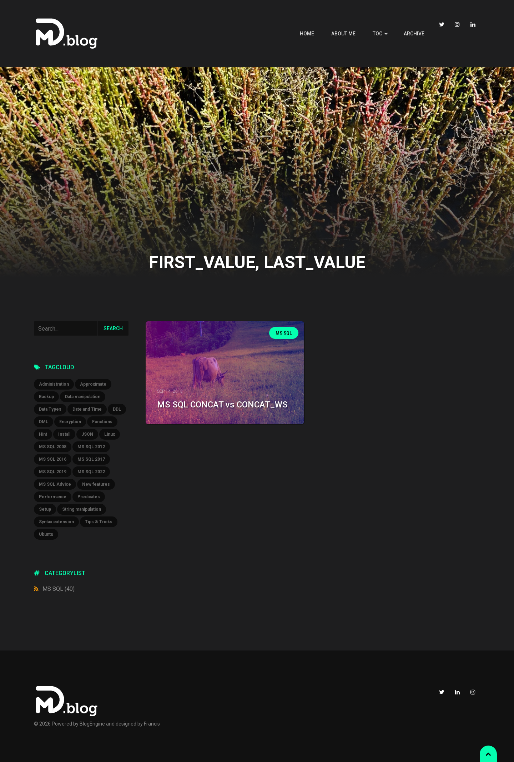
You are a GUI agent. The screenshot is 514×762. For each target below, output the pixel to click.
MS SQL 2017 (91, 459)
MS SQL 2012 (91, 446)
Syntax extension (56, 521)
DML (43, 421)
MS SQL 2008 (52, 446)
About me (343, 33)
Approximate (93, 384)
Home (307, 33)
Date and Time (87, 409)
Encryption (70, 421)
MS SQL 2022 (91, 471)
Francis (152, 724)
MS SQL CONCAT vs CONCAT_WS (222, 405)
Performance (52, 496)
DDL (117, 409)
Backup (46, 396)
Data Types (50, 409)
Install (64, 434)
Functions (102, 421)
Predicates (88, 496)
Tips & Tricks (98, 521)
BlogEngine (92, 724)
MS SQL (58, 588)
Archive (414, 33)
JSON (87, 434)
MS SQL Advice (55, 484)
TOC (377, 33)
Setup (45, 509)
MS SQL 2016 (52, 459)
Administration (54, 384)
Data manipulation (82, 396)
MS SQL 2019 (52, 471)
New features (96, 484)
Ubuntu (46, 534)
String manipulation (81, 509)
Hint (43, 434)
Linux (109, 434)
